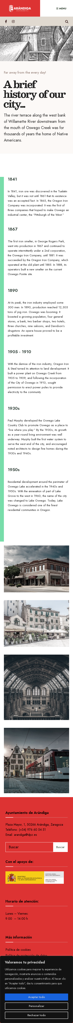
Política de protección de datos (26, 955)
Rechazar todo (36, 1015)
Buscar (60, 847)
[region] (36, 989)
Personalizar (36, 1006)
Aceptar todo (36, 997)
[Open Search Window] (66, 21)
